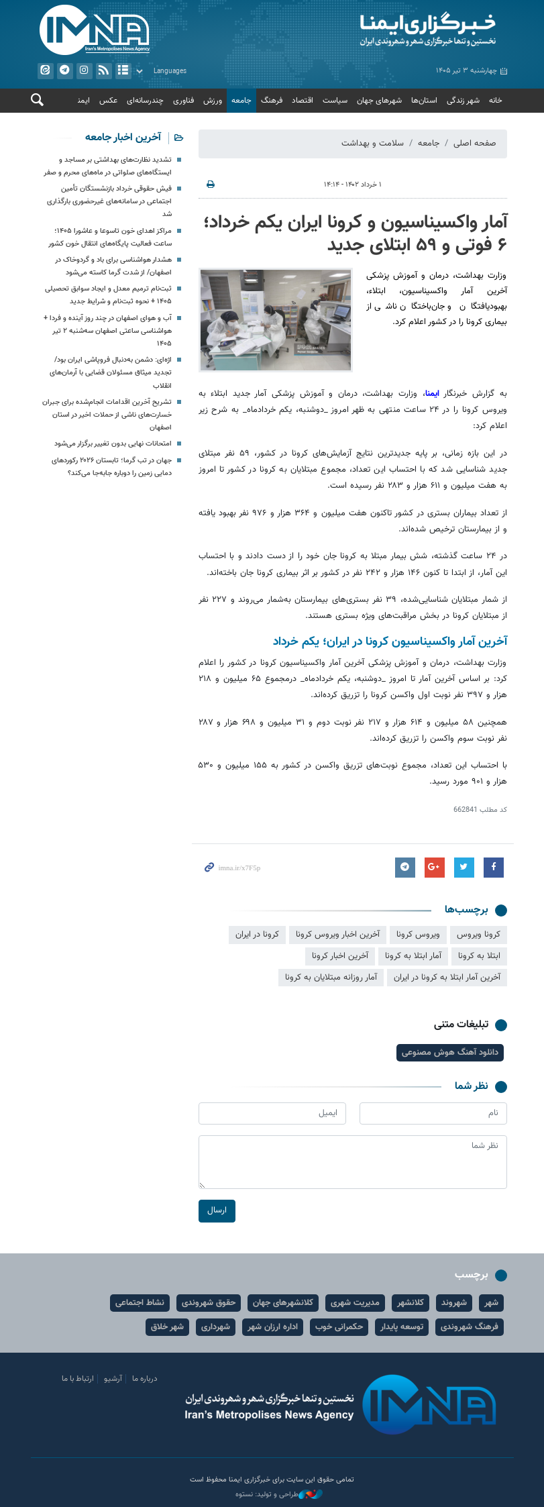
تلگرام (64, 71)
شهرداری (215, 1327)
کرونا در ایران (257, 934)
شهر (491, 1303)
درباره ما (145, 1379)
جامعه (241, 101)
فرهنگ (271, 101)
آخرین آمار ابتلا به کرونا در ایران (447, 977)
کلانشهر (410, 1303)
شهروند (454, 1303)
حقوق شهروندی (208, 1303)
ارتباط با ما (78, 1379)
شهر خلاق (167, 1327)
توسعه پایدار (401, 1327)
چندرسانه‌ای (145, 101)
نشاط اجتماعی (139, 1303)
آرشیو (122, 71)
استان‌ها (424, 101)
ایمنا (393, 30)
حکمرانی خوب (339, 1327)
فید (103, 71)
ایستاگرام (84, 71)
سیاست (335, 101)
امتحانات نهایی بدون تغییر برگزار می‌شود (113, 444)
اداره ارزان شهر (273, 1327)
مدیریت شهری (355, 1303)
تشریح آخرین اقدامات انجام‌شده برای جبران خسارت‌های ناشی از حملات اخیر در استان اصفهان (107, 415)
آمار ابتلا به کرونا (413, 955)
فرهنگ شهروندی (469, 1327)
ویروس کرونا (418, 934)
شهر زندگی (463, 101)
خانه (495, 101)
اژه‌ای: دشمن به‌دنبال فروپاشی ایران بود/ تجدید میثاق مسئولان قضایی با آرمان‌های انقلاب (111, 373)
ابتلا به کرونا (479, 955)
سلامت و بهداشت (372, 143)
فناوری (183, 101)
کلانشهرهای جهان (283, 1303)
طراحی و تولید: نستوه (279, 1495)
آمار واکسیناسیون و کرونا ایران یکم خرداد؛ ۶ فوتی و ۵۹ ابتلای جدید (355, 234)
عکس (108, 101)
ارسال (217, 1210)
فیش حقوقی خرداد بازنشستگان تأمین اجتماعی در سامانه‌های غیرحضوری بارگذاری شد (109, 201)
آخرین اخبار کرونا (340, 955)
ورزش (212, 101)
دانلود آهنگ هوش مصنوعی (450, 1052)
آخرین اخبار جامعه (123, 137)
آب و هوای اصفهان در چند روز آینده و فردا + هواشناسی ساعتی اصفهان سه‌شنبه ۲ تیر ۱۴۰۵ (108, 331)
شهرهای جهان (379, 101)
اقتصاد (302, 101)
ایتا (45, 71)
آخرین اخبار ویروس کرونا (338, 934)
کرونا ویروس (478, 934)
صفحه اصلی (474, 143)
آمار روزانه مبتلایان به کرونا (331, 977)
